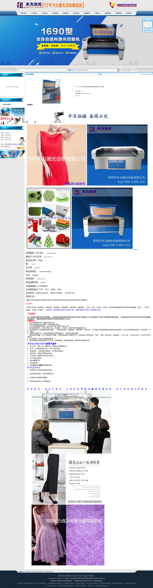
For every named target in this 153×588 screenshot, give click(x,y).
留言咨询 (76, 13)
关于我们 (34, 13)
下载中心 (97, 13)
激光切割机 (27, 571)
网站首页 (24, 13)
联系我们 (129, 13)
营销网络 (87, 13)
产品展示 (45, 13)
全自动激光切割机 (48, 571)
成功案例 (55, 13)
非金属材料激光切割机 (37, 571)
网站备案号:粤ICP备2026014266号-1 (83, 580)
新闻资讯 (66, 13)
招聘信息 (108, 13)
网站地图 (96, 580)
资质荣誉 (118, 13)
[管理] (100, 580)
